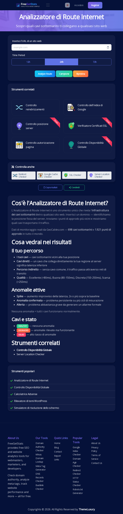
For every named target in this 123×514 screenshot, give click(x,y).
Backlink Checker (40, 487)
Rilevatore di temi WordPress (30, 401)
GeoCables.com (55, 229)
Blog (56, 447)
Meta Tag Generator (40, 467)
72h (95, 61)
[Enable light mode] (67, 5)
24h (61, 61)
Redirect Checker (77, 472)
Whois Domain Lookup (40, 458)
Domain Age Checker (77, 462)
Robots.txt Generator (78, 491)
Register (95, 5)
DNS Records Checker (40, 477)
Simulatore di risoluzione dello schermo (36, 407)
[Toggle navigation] (48, 5)
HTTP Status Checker (77, 481)
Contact (58, 451)
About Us (95, 443)
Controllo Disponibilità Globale (31, 387)
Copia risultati (50, 187)
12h (28, 61)
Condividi (74, 187)
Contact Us (96, 463)
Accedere (78, 5)
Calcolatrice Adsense (25, 394)
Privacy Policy (94, 449)
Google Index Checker (77, 451)
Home (57, 443)
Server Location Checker (31, 354)
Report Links (57, 457)
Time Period (18, 55)
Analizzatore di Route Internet (31, 380)
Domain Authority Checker (40, 447)
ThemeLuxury (87, 509)
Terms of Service (95, 457)
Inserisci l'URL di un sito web (26, 41)
